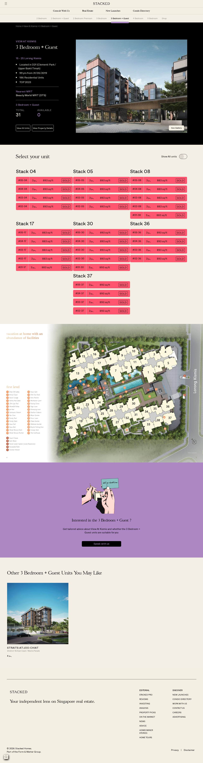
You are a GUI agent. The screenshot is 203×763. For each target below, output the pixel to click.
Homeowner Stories (146, 732)
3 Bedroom (101, 18)
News (142, 721)
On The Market (147, 717)
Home (18, 26)
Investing (144, 703)
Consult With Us (61, 10)
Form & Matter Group (29, 752)
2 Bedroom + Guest (60, 18)
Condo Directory (141, 10)
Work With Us (180, 703)
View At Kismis (30, 26)
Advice (143, 725)
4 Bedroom (138, 18)
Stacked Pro (145, 694)
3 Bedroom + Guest (120, 18)
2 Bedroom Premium (82, 18)
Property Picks (147, 712)
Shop (164, 18)
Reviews (143, 699)
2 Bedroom (41, 18)
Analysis (143, 708)
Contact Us (179, 708)
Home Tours (145, 737)
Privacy (175, 750)
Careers (177, 712)
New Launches (113, 10)
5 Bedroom (152, 18)
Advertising (179, 717)
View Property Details (43, 128)
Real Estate (87, 10)
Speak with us (101, 544)
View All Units (23, 128)
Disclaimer (189, 750)
